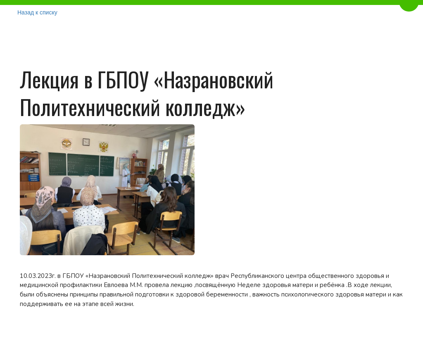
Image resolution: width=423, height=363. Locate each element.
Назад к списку (37, 12)
